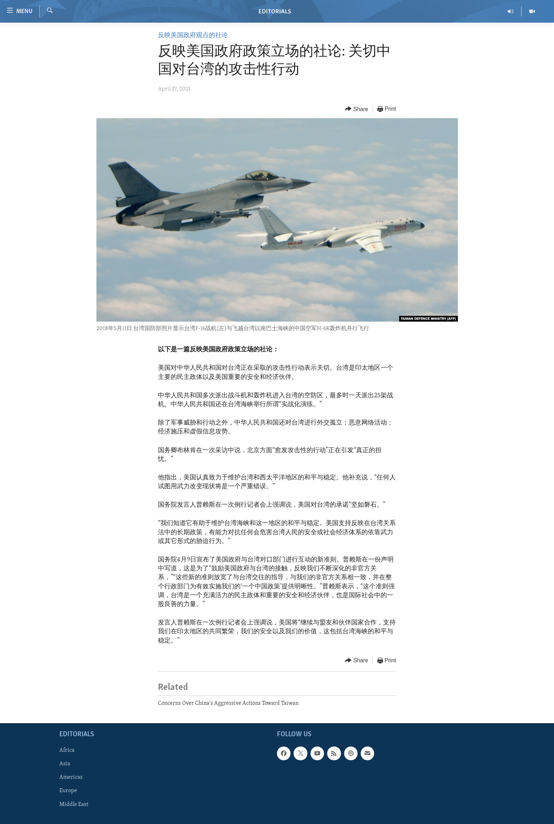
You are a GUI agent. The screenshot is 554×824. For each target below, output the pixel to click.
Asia (64, 764)
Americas (71, 777)
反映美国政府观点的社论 (193, 35)
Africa (67, 750)
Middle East (73, 804)
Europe (68, 791)
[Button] (356, 109)
